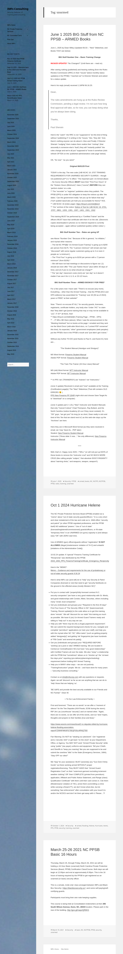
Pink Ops (10, 39)
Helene (91, 826)
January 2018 (12, 268)
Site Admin (64, 949)
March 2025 (11, 130)
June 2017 (11, 291)
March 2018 (11, 264)
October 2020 (12, 177)
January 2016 (12, 330)
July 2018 (10, 256)
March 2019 (11, 232)
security (62, 828)
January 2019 (12, 240)
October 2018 (12, 248)
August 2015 (11, 350)
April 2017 (10, 295)
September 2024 (13, 138)
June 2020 (11, 193)
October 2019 (12, 213)
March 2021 (11, 166)
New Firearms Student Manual (70, 433)
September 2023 (13, 150)
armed (81, 481)
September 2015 (13, 346)
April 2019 (10, 228)
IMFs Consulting (17, 9)
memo (105, 826)
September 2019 (13, 217)
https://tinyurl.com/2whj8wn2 (88, 204)
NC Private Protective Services (14, 30)
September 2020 (13, 181)
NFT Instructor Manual (78, 370)
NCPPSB (102, 481)
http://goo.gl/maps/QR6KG (78, 910)
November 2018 (12, 244)
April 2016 (10, 323)
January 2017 (12, 303)
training (63, 484)
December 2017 (12, 272)
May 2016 (10, 319)
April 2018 (10, 260)
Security (70, 826)
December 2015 (12, 334)
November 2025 (12, 115)
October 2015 (12, 342)
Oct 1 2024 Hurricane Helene (75, 505)
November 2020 (12, 173)
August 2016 (11, 315)
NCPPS (95, 481)
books (87, 481)
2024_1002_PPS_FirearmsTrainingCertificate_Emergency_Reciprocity (80, 561)
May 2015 (10, 354)
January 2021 (12, 170)
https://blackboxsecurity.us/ (74, 888)
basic (78, 930)
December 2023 (12, 146)
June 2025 (11, 126)
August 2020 (11, 185)
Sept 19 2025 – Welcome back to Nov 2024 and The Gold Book (18, 70)
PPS (52, 828)
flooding (85, 826)
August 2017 (11, 283)
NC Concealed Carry (14, 35)
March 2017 (11, 299)
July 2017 (10, 287)
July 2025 (10, 122)
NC (91, 481)
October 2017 (12, 279)
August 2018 (11, 252)
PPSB (53, 484)
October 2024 (12, 134)
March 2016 (11, 327)
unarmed (70, 484)
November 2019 (12, 209)
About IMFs (11, 43)
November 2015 (12, 338)
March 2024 (11, 142)
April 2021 (10, 162)
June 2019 (11, 221)
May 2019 (10, 224)
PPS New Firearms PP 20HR (63, 395)
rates (57, 484)
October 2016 (12, 311)
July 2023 (10, 154)
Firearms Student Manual (75, 355)
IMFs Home (11, 25)
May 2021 (10, 158)
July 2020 (10, 189)
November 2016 (12, 307)
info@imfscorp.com (70, 677)
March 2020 (11, 197)
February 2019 (12, 236)
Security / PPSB (70, 481)
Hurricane (98, 826)
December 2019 (12, 205)
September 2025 (13, 118)
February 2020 (12, 201)
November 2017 (12, 276)
